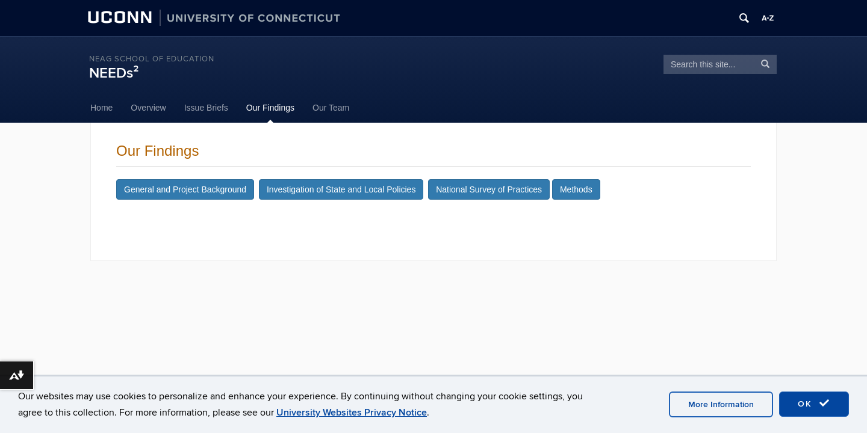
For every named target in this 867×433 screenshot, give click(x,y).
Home (101, 107)
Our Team (330, 107)
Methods (576, 189)
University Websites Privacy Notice (351, 413)
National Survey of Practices (489, 189)
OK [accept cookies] (814, 403)
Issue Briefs (206, 107)
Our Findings (270, 107)
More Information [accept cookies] (721, 404)
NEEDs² (113, 73)
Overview (148, 107)
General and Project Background (185, 189)
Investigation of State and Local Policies (341, 189)
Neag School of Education (151, 59)
